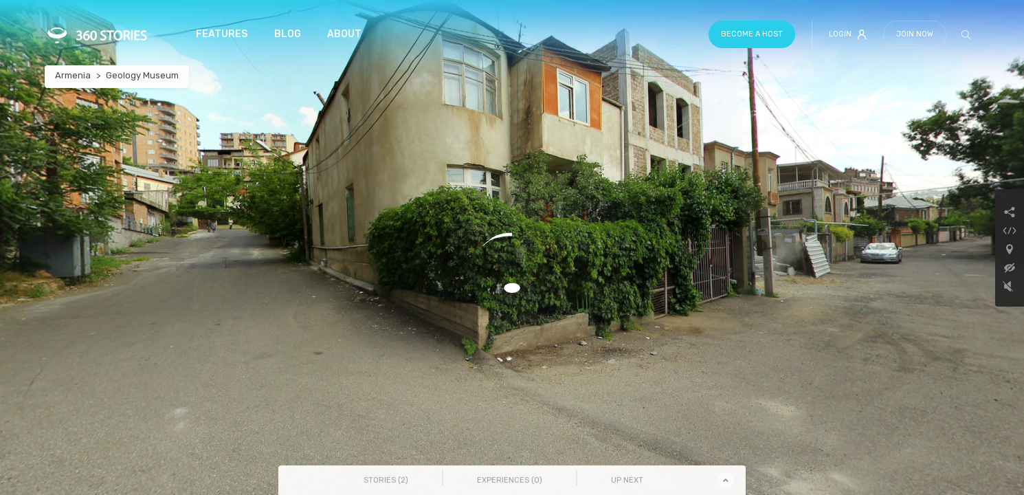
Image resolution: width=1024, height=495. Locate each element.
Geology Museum (142, 75)
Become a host (752, 34)
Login (848, 34)
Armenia (73, 75)
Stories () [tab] (386, 480)
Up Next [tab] (627, 480)
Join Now (914, 34)
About (344, 34)
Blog (287, 34)
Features (221, 34)
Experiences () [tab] (509, 480)
